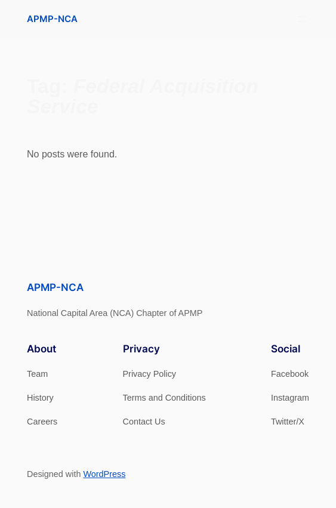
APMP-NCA (52, 18)
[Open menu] (302, 19)
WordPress (104, 474)
